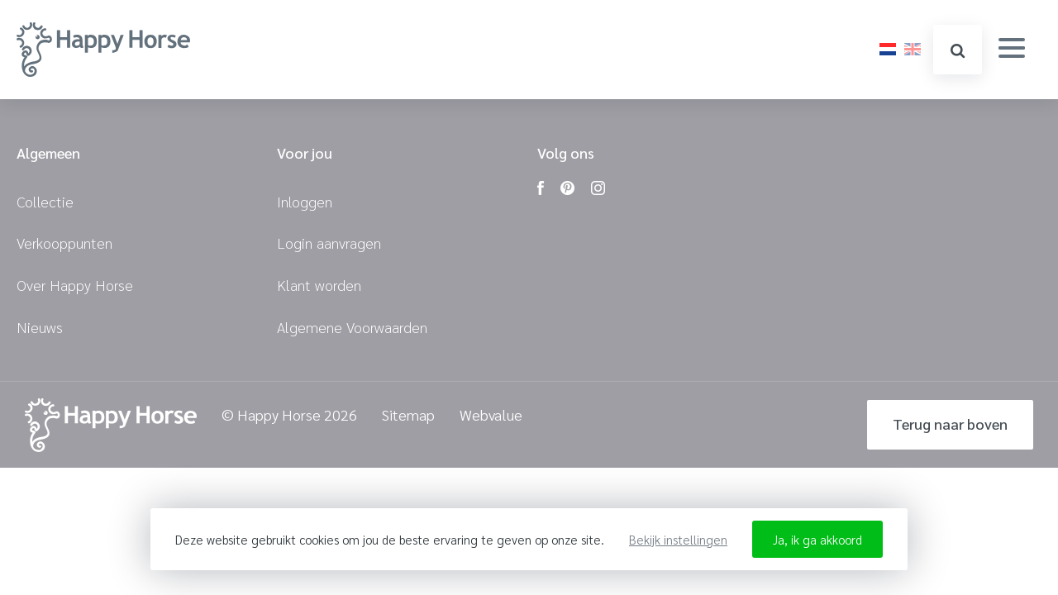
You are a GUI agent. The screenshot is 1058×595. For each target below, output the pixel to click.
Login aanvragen (329, 242)
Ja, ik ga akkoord (817, 539)
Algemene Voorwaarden (352, 326)
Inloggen (304, 201)
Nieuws (40, 326)
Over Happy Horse (75, 284)
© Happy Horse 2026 (289, 415)
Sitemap (408, 415)
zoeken (958, 51)
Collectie (45, 201)
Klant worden (319, 284)
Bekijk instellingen (678, 539)
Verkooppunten (64, 242)
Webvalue (491, 415)
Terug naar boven (950, 423)
